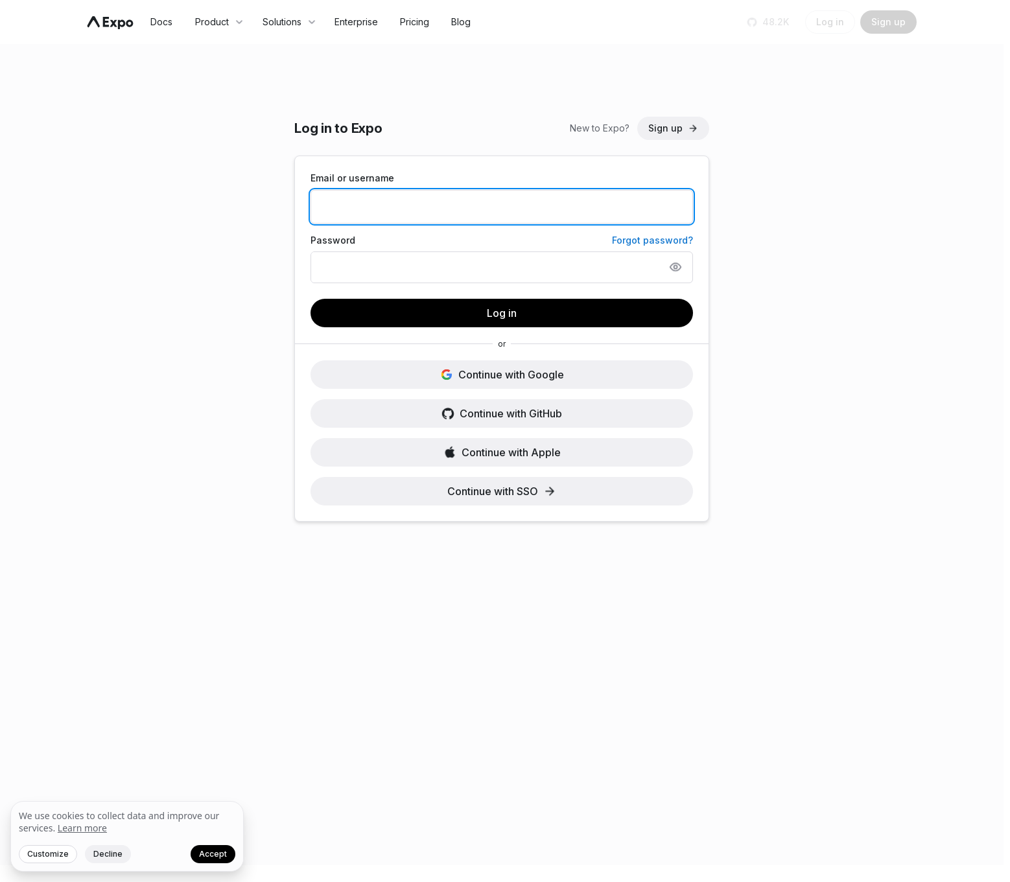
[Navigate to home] (110, 22)
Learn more (82, 828)
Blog (461, 21)
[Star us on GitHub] (769, 22)
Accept (213, 854)
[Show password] (675, 267)
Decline (108, 854)
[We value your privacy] (127, 836)
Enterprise (356, 21)
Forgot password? (652, 240)
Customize (48, 854)
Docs (161, 21)
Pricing (414, 21)
